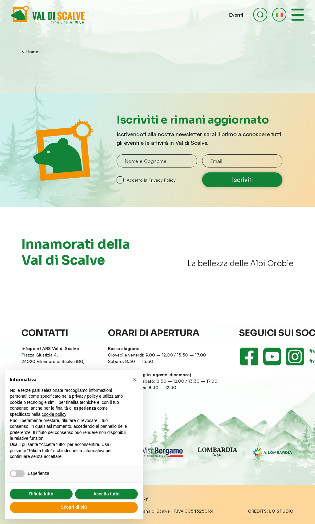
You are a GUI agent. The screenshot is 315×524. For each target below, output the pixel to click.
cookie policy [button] (54, 414)
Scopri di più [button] (74, 507)
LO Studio (281, 511)
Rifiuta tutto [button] (41, 493)
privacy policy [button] (85, 396)
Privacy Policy (162, 180)
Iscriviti (242, 179)
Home (32, 51)
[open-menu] (298, 15)
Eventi (236, 14)
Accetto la (151, 180)
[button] (279, 15)
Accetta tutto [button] (106, 493)
